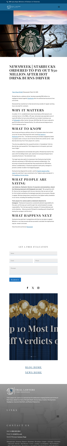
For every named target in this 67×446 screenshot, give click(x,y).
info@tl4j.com (17, 434)
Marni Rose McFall (17, 92)
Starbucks (31, 98)
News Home (33, 372)
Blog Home (33, 367)
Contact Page (21, 437)
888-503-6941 (13, 2)
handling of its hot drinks (21, 175)
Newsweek (30, 227)
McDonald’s (17, 120)
